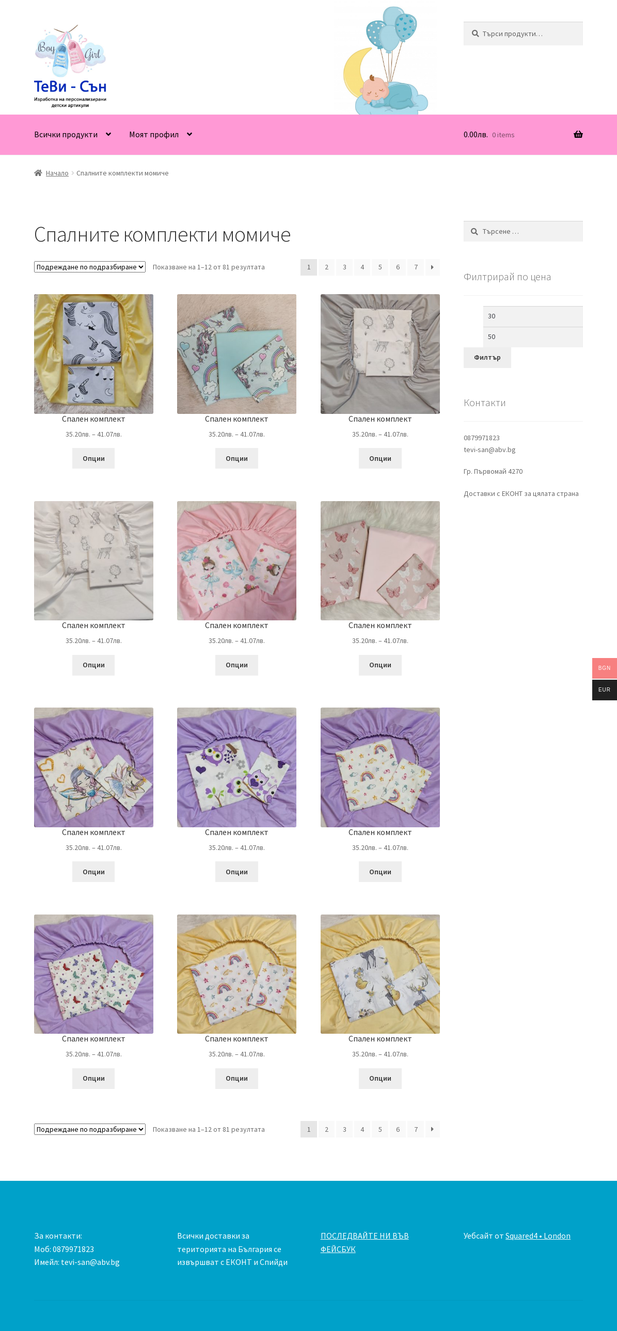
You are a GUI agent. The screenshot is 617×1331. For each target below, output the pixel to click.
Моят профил (154, 134)
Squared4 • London (538, 1235)
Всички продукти (66, 134)
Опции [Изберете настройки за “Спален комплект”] (94, 458)
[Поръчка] (90, 266)
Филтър (487, 357)
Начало (57, 173)
